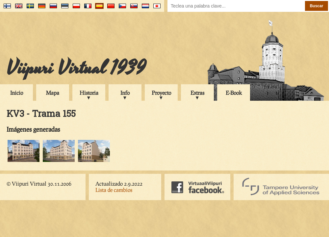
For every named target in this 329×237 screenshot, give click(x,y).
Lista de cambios (113, 190)
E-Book (234, 93)
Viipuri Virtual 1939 (76, 68)
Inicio (16, 93)
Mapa (52, 93)
